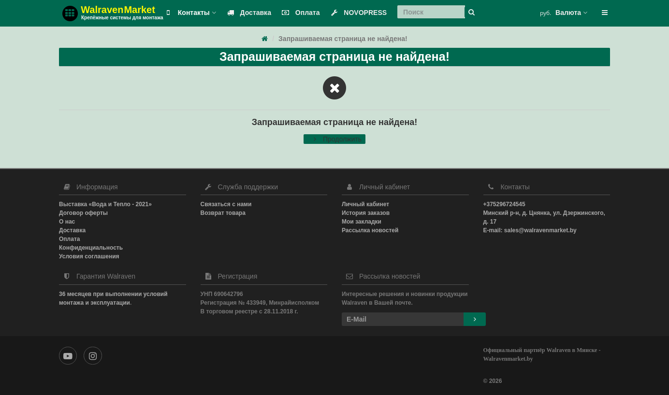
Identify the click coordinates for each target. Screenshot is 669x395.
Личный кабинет (365, 204)
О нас (67, 221)
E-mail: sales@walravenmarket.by (530, 230)
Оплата (299, 12)
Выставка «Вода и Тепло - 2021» (105, 204)
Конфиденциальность (91, 247)
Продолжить (334, 139)
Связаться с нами (226, 204)
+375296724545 (504, 204)
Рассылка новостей (370, 230)
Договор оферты (83, 213)
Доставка (247, 12)
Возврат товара (223, 213)
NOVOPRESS (356, 12)
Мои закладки (361, 221)
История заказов (366, 213)
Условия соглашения (89, 256)
